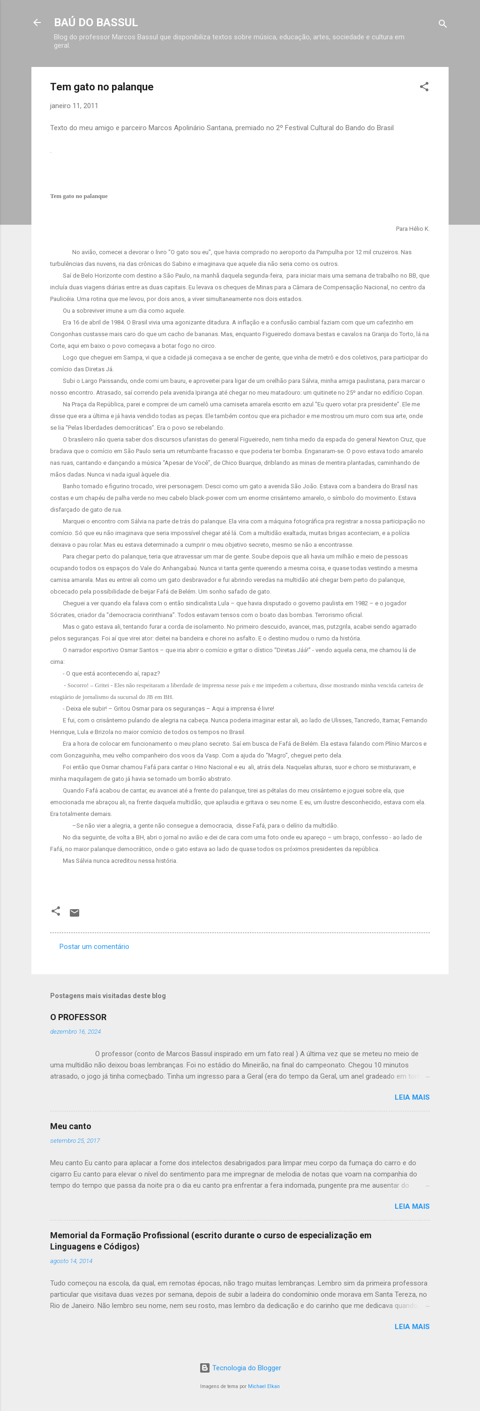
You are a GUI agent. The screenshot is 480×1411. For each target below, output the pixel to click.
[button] (424, 88)
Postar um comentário (94, 946)
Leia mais (412, 1097)
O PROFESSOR (78, 1017)
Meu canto (70, 1126)
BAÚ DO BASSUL (96, 22)
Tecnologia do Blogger (240, 1368)
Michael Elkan (264, 1386)
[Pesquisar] (443, 25)
